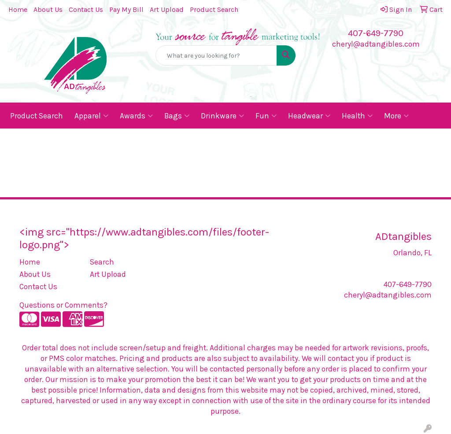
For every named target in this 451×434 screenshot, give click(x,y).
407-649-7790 (375, 33)
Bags (176, 115)
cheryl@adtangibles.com (376, 44)
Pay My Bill (126, 9)
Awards (136, 115)
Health (357, 115)
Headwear (309, 115)
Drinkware (222, 115)
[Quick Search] (216, 55)
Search (102, 261)
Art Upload (167, 9)
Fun (266, 115)
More (396, 115)
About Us (48, 9)
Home (17, 9)
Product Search (214, 9)
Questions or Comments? (63, 305)
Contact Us (86, 9)
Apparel (91, 115)
